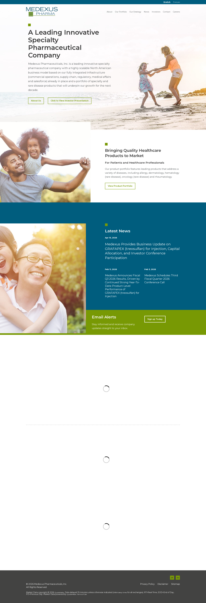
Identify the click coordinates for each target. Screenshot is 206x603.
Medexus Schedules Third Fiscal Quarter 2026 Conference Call (161, 279)
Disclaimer (163, 584)
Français (176, 2)
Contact (166, 12)
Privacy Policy (147, 584)
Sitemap (175, 584)
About (109, 12)
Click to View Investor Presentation (70, 100)
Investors (156, 12)
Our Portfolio (121, 12)
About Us (36, 100)
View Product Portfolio (120, 186)
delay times (122, 592)
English (167, 2)
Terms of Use (82, 594)
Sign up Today (155, 319)
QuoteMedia (59, 592)
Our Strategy (135, 12)
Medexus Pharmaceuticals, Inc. (50, 584)
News (146, 12)
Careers (176, 12)
